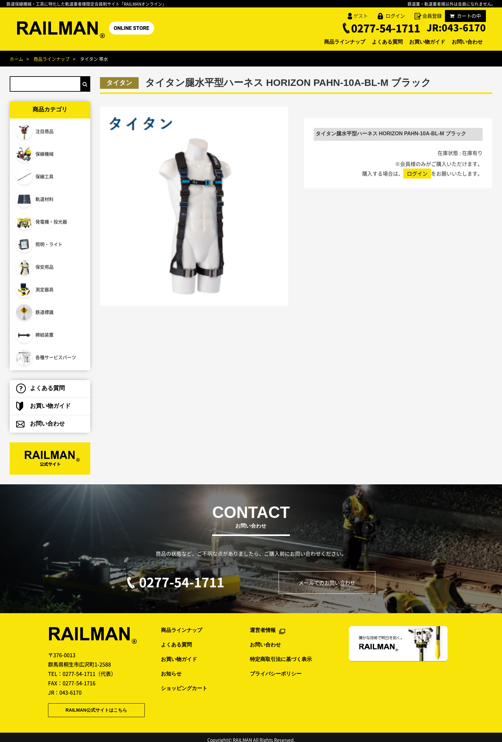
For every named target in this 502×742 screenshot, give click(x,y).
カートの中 (465, 15)
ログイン (395, 15)
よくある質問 (371, 42)
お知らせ (171, 667)
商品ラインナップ (322, 42)
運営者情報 (263, 624)
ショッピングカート (184, 682)
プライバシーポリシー (275, 667)
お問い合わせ (463, 42)
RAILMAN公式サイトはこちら (88, 704)
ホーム (16, 59)
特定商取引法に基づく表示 (281, 653)
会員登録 (432, 15)
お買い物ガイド (417, 42)
